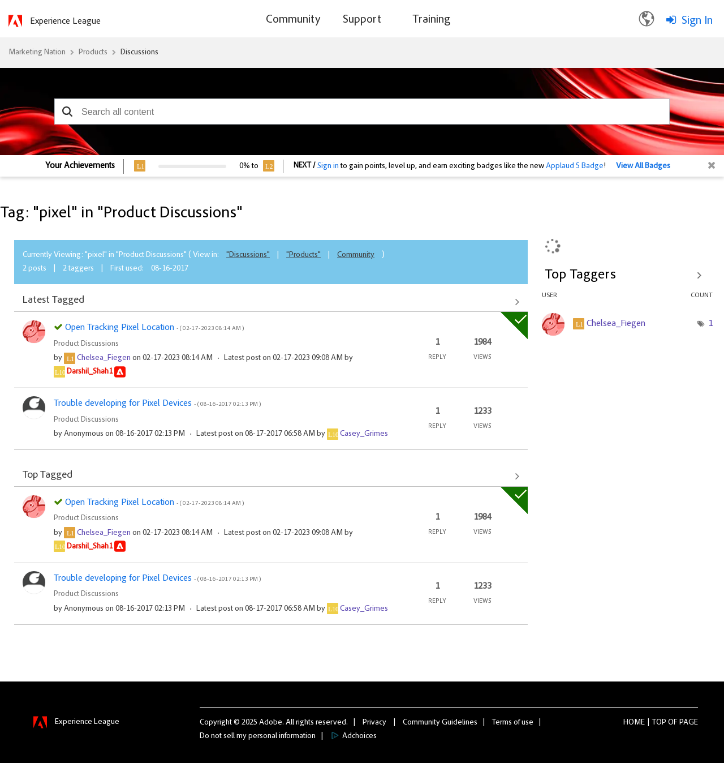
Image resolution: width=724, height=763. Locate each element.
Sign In (697, 21)
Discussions (139, 53)
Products (93, 53)
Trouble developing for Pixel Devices (157, 403)
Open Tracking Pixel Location (154, 327)
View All (271, 302)
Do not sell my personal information (258, 736)
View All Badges (643, 166)
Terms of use (512, 723)
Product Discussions (86, 344)
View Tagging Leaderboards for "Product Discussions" (627, 275)
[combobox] (362, 111)
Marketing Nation (37, 53)
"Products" (303, 255)
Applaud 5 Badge (575, 166)
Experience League (65, 21)
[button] (67, 111)
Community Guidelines (440, 723)
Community (355, 255)
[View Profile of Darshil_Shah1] (90, 372)
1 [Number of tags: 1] (710, 323)
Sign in (328, 166)
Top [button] (659, 723)
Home (634, 723)
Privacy (374, 723)
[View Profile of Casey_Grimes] (364, 434)
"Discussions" (248, 255)
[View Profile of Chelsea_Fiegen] (104, 358)
